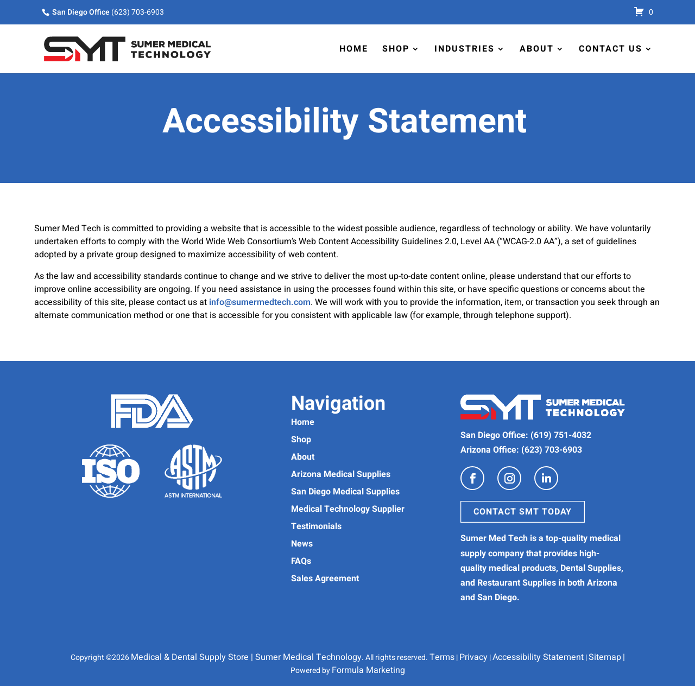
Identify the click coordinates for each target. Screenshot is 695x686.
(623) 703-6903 (137, 12)
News (302, 543)
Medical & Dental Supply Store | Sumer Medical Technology (246, 657)
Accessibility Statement (538, 657)
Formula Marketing (368, 670)
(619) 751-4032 (560, 435)
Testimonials (316, 526)
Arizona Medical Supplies (340, 474)
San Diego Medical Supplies (345, 491)
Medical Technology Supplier (348, 509)
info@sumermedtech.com (260, 302)
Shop (395, 48)
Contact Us (610, 48)
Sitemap (605, 657)
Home (353, 48)
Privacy (473, 657)
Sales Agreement (325, 578)
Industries (464, 48)
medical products (522, 568)
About (537, 48)
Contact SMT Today (522, 511)
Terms (441, 657)
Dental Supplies (590, 568)
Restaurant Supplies (516, 582)
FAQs (301, 561)
